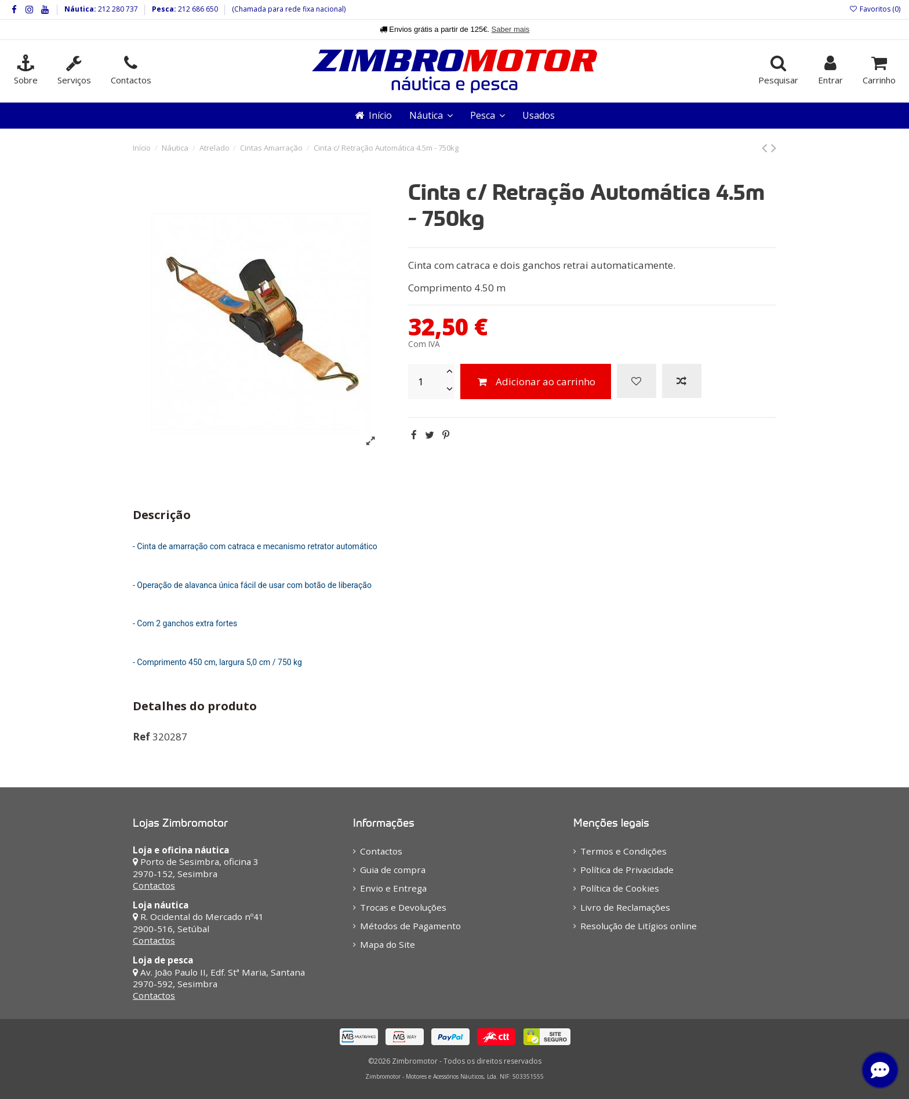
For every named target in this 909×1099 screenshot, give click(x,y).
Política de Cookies (619, 888)
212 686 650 (197, 9)
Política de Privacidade (627, 869)
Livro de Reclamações (625, 907)
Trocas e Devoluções (403, 907)
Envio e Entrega (393, 888)
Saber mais (511, 29)
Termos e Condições (623, 851)
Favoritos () (874, 9)
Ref (141, 736)
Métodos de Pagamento (410, 926)
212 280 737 (117, 9)
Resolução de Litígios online (638, 926)
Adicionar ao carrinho (535, 381)
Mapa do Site (387, 944)
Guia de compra (393, 869)
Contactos (154, 885)
